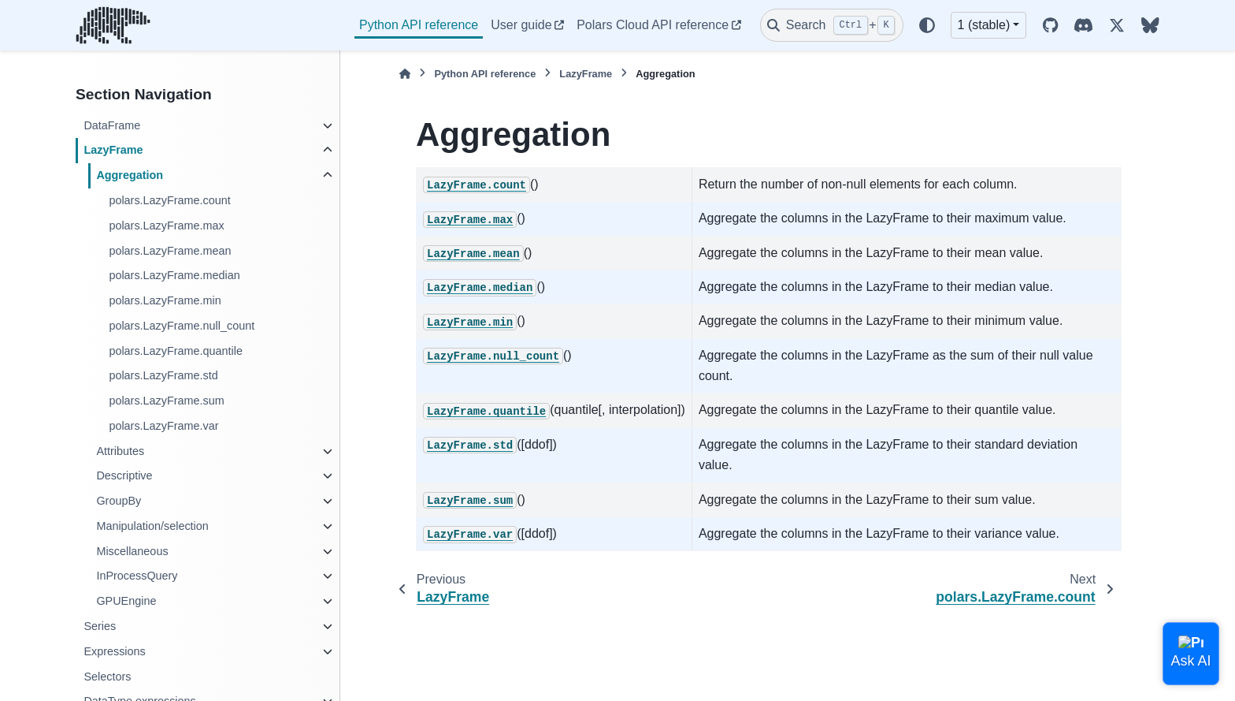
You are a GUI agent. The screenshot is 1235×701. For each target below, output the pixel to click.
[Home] (404, 73)
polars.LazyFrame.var (163, 425)
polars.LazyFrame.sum (166, 400)
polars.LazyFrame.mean (170, 250)
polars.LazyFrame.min (165, 300)
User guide (521, 25)
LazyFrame (113, 150)
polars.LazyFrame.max (166, 225)
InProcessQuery (136, 575)
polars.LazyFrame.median (174, 275)
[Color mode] (927, 25)
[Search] (831, 25)
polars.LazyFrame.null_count (181, 325)
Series (99, 626)
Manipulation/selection (152, 526)
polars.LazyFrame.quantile (176, 351)
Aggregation (129, 175)
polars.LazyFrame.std (163, 375)
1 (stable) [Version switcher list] (984, 25)
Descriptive (124, 475)
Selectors (107, 676)
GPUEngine (126, 601)
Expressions (114, 651)
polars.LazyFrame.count (169, 200)
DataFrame (111, 125)
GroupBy (118, 500)
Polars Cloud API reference (653, 25)
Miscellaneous (132, 551)
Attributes (120, 451)
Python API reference (418, 25)
